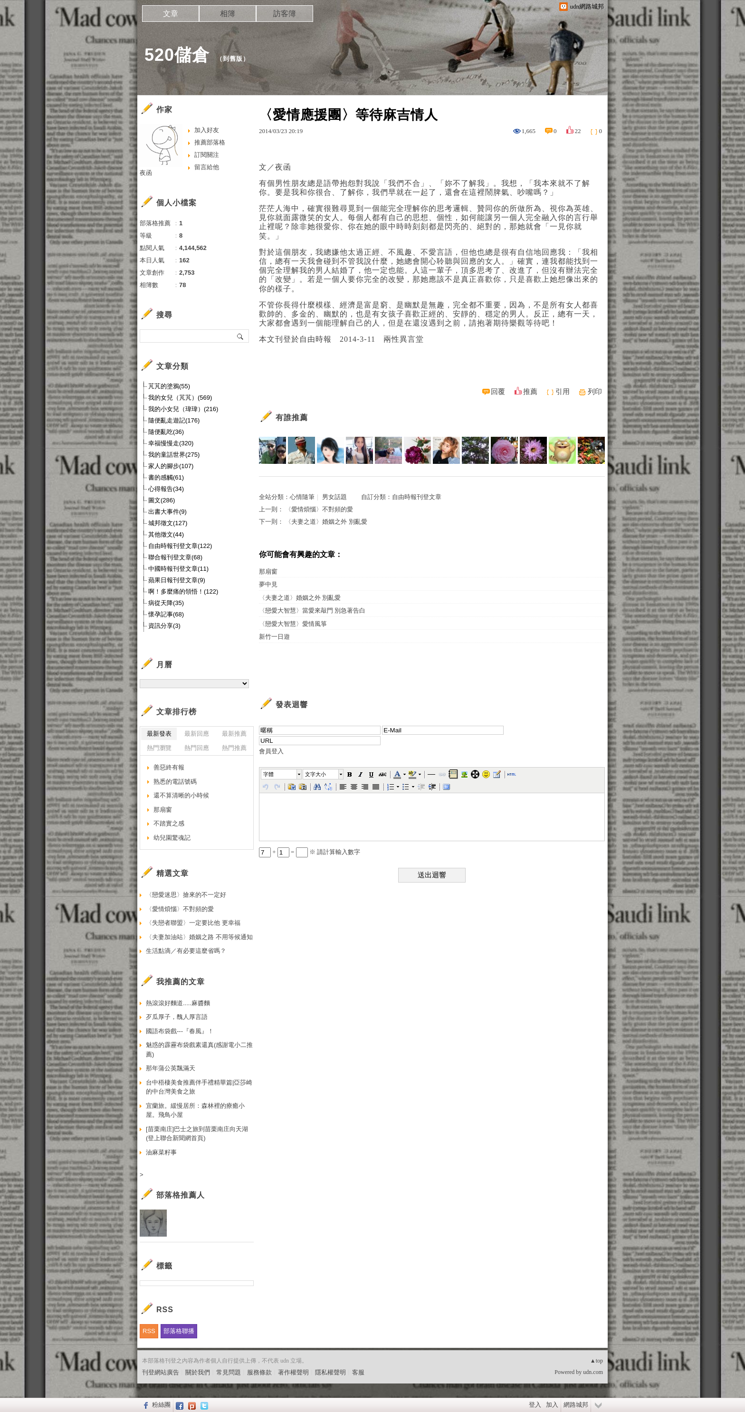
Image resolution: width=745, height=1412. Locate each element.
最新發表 (159, 733)
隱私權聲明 (330, 1372)
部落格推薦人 (180, 1195)
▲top (596, 1360)
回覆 (498, 391)
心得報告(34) (166, 488)
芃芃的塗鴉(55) (169, 386)
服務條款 (259, 1372)
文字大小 (315, 774)
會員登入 (271, 751)
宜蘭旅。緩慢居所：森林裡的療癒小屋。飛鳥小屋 (195, 1110)
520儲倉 (177, 55)
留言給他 (206, 167)
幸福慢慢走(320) (170, 443)
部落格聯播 (178, 1331)
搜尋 (240, 336)
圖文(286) (161, 500)
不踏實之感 (168, 823)
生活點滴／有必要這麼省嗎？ (186, 950)
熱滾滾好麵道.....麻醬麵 (178, 1003)
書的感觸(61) (166, 477)
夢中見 (268, 584)
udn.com (593, 1372)
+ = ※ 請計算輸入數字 (309, 851)
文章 (170, 14)
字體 (268, 774)
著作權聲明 (293, 1372)
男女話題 (334, 496)
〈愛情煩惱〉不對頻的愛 (319, 509)
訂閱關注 (206, 154)
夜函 (146, 172)
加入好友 (206, 130)
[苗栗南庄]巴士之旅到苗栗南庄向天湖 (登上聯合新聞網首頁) (197, 1133)
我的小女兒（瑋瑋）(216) (183, 409)
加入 (552, 1404)
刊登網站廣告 (160, 1372)
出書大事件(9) (167, 511)
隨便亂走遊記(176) (174, 420)
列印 (595, 391)
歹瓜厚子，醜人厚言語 (177, 1016)
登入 (535, 1404)
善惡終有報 (168, 767)
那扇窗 (268, 571)
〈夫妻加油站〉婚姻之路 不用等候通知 (199, 937)
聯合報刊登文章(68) (175, 557)
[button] (282, 774)
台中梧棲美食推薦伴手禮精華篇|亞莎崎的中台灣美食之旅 (199, 1087)
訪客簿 (284, 14)
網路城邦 (576, 1404)
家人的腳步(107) (170, 466)
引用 (562, 391)
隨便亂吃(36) (166, 431)
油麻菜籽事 (161, 1152)
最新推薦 (234, 733)
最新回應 (196, 733)
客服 (358, 1372)
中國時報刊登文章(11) (178, 568)
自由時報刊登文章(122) (180, 545)
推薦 (530, 391)
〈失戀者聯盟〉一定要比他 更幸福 (193, 922)
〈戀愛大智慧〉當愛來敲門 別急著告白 (312, 610)
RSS (149, 1331)
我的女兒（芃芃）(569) (180, 397)
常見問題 (228, 1372)
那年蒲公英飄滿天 (170, 1068)
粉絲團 (161, 1404)
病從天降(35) (166, 602)
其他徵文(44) (166, 534)
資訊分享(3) (164, 625)
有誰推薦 (292, 417)
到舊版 (233, 58)
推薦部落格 (209, 142)
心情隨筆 (302, 496)
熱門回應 (196, 747)
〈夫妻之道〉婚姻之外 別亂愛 (326, 521)
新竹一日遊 (274, 636)
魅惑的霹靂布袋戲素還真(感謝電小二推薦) (199, 1049)
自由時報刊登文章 (416, 496)
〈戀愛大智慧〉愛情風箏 (293, 623)
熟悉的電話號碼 (175, 781)
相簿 (227, 14)
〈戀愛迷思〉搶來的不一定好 (186, 894)
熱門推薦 (234, 747)
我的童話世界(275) (174, 454)
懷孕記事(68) (166, 614)
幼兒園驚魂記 (172, 837)
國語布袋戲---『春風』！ (180, 1031)
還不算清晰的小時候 (181, 795)
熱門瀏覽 (159, 747)
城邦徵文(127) (167, 523)
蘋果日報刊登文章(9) (176, 580)
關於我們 (197, 1372)
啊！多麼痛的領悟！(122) (183, 591)
